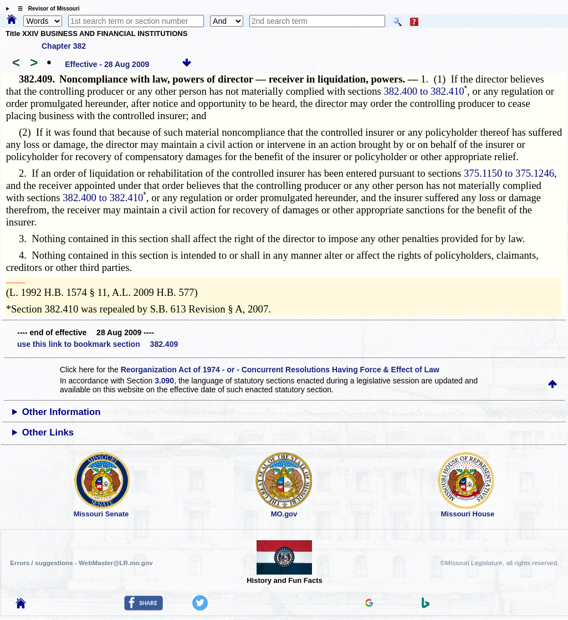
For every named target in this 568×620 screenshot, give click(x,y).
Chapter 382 (64, 46)
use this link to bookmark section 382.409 (97, 344)
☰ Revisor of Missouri (46, 9)
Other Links (48, 432)
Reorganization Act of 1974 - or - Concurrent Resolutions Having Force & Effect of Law (280, 369)
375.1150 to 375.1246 (509, 173)
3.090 (164, 380)
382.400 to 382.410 (423, 91)
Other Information (61, 412)
